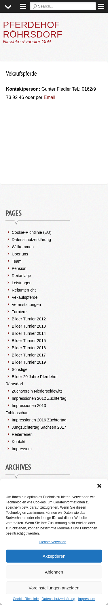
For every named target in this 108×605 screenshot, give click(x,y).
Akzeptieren (54, 556)
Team (17, 261)
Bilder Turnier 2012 (29, 319)
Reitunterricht (24, 290)
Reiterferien (22, 434)
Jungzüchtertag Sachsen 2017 (39, 427)
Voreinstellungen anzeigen (54, 587)
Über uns (20, 254)
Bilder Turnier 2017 (29, 355)
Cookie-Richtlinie (26, 599)
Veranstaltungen (26, 304)
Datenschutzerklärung (58, 599)
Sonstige (19, 369)
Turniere (19, 311)
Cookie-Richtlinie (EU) (32, 232)
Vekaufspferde (25, 297)
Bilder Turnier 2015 (29, 340)
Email (48, 97)
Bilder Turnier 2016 (29, 348)
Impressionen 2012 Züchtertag (39, 398)
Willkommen (23, 246)
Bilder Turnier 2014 (29, 333)
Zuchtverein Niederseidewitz (37, 391)
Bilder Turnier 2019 (29, 362)
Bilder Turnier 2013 (29, 326)
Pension (19, 268)
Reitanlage (21, 275)
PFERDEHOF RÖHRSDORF (32, 30)
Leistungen (22, 283)
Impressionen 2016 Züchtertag (39, 420)
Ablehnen (54, 571)
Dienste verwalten (52, 542)
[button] (99, 486)
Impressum (86, 599)
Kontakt (18, 441)
